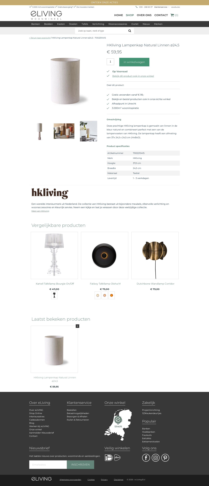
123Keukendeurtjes (151, 413)
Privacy (104, 479)
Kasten (61, 24)
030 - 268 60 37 (146, 7)
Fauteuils (147, 435)
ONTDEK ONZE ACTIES (104, 2)
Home (118, 15)
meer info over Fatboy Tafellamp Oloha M (105, 254)
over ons (144, 15)
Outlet (134, 24)
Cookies (91, 479)
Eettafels (146, 438)
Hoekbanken (148, 432)
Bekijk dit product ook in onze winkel (130, 76)
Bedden (48, 24)
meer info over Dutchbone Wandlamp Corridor (155, 254)
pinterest (165, 458)
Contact (161, 15)
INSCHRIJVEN (80, 464)
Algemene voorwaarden (70, 479)
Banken (35, 24)
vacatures (175, 7)
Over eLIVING (36, 410)
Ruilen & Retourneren (78, 419)
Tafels (85, 24)
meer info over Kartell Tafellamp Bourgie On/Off (54, 254)
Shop (130, 15)
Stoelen (73, 24)
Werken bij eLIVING (39, 426)
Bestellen (71, 410)
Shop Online (35, 413)
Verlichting (98, 24)
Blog (31, 423)
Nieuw (146, 24)
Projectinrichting (151, 410)
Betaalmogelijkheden (78, 413)
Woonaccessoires (117, 24)
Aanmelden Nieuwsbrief (41, 432)
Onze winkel (35, 429)
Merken (158, 24)
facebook (146, 458)
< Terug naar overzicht (39, 38)
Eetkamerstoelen (151, 441)
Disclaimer (118, 479)
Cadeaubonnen (37, 419)
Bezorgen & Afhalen (77, 416)
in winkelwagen (134, 62)
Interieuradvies (36, 416)
